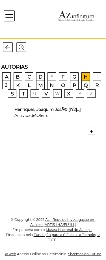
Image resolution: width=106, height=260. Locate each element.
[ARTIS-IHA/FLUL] (59, 225)
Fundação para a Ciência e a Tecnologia (67, 235)
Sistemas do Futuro (84, 254)
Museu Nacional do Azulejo (69, 230)
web (10, 254)
